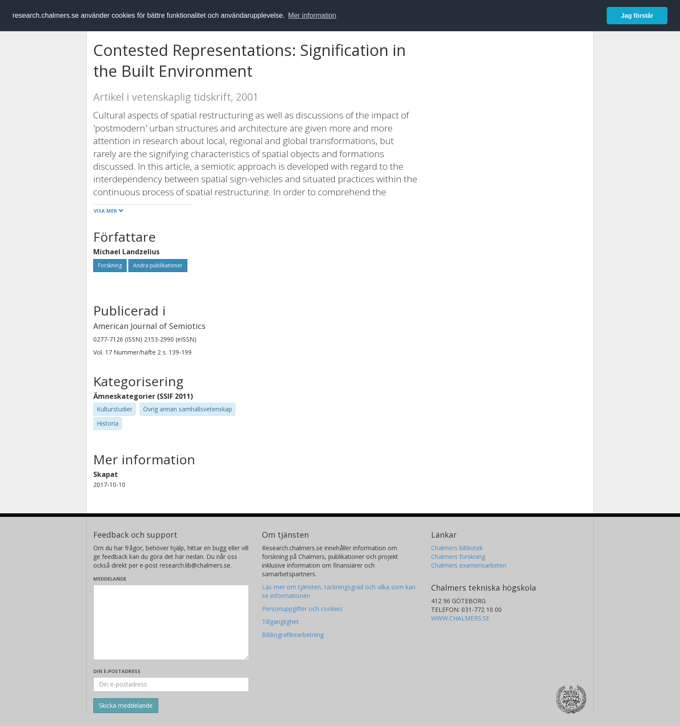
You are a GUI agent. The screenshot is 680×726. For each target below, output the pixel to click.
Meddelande (109, 578)
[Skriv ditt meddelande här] (171, 622)
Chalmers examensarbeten (469, 565)
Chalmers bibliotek (457, 548)
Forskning (110, 265)
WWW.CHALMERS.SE (460, 618)
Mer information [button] (312, 15)
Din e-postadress (117, 671)
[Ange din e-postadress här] (171, 684)
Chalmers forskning (458, 556)
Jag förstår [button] (637, 15)
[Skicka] (125, 705)
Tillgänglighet (280, 622)
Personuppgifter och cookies (302, 608)
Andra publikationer (158, 265)
